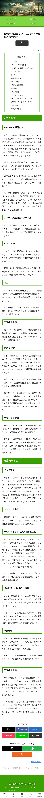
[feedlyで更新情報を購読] (32, 748)
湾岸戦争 (14, 105)
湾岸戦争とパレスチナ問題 (21, 102)
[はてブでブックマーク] (35, 729)
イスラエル (15, 71)
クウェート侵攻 (17, 95)
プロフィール (32, 787)
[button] (22, 43)
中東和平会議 (16, 78)
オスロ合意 (13, 61)
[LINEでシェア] (22, 735)
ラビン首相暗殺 (17, 85)
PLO (13, 75)
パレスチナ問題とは (18, 65)
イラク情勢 (15, 92)
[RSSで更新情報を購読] (22, 754)
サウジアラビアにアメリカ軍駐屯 (23, 99)
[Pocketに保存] (8, 735)
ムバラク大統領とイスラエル (22, 68)
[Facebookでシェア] (22, 729)
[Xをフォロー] (12, 748)
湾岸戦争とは (14, 88)
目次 (19, 57)
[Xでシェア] (8, 729)
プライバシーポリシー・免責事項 (12, 789)
